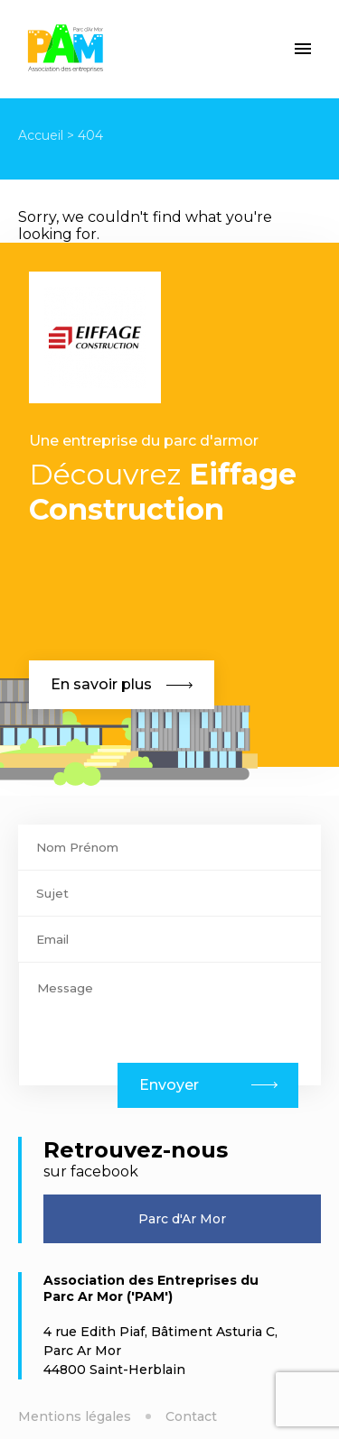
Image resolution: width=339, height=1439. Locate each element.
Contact (191, 1416)
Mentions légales (74, 1416)
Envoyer (169, 1084)
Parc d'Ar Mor (182, 1219)
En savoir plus (122, 684)
